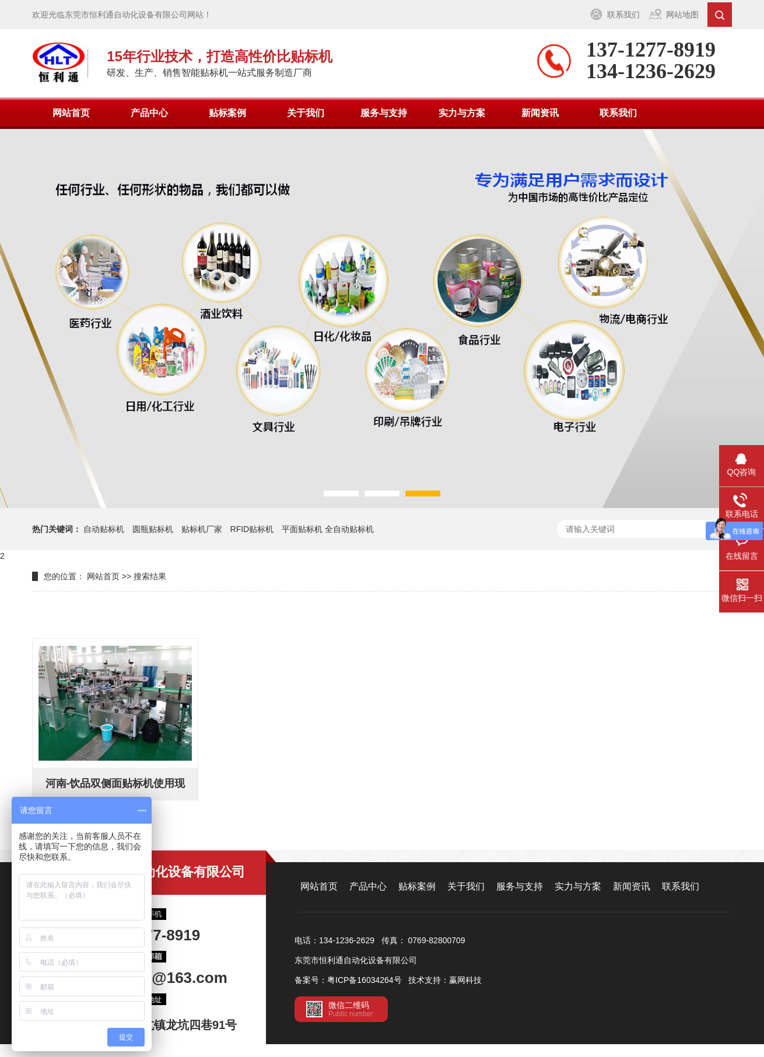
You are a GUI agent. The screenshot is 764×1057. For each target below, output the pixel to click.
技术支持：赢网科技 (445, 980)
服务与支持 (383, 113)
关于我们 (305, 113)
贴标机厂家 (201, 529)
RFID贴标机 (252, 529)
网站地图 (682, 14)
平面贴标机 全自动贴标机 (328, 529)
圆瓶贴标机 (152, 529)
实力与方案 (462, 113)
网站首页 (71, 113)
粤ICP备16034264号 (364, 980)
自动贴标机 (103, 529)
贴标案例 (227, 113)
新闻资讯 (540, 113)
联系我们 (623, 14)
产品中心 (149, 113)
